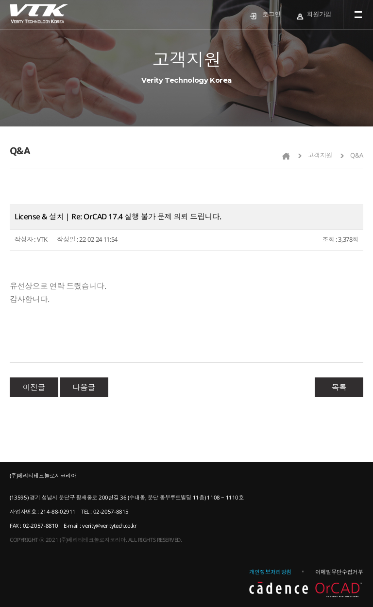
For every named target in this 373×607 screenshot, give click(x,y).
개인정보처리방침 (270, 571)
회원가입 (319, 14)
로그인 (271, 14)
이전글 (34, 387)
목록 (338, 387)
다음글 (83, 387)
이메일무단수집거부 (339, 571)
